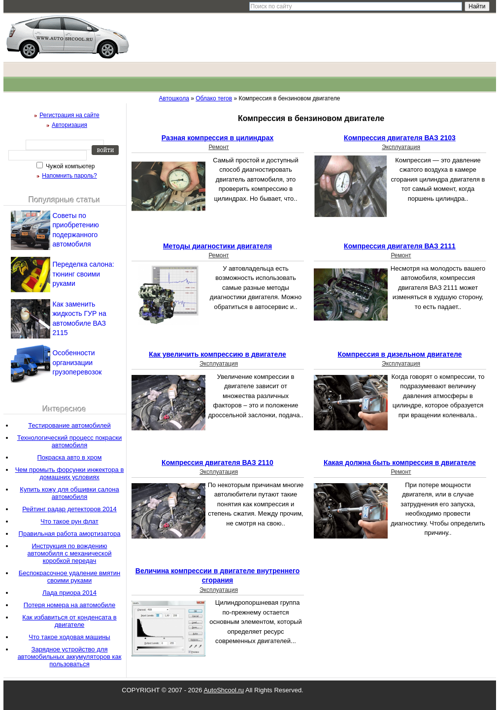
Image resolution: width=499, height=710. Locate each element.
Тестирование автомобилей (69, 425)
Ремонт (218, 147)
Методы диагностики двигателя (217, 246)
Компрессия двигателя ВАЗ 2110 (217, 462)
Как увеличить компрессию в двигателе (217, 354)
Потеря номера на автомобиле (69, 605)
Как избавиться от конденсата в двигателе (69, 621)
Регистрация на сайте (69, 115)
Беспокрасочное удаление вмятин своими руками (69, 576)
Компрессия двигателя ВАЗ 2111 (400, 246)
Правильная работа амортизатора (70, 533)
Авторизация (69, 125)
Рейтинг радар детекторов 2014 (69, 509)
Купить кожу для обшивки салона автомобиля (69, 493)
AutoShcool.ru (223, 690)
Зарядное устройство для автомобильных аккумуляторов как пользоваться (70, 657)
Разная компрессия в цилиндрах (217, 138)
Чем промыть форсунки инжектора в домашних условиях (69, 473)
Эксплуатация (401, 147)
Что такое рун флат (69, 521)
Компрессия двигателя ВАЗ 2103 (400, 138)
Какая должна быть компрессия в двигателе (400, 462)
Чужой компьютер (69, 166)
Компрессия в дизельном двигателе (399, 354)
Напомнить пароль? (69, 175)
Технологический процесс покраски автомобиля (69, 441)
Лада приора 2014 (69, 592)
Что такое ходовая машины (69, 637)
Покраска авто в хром (69, 457)
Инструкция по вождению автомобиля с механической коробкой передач (70, 553)
